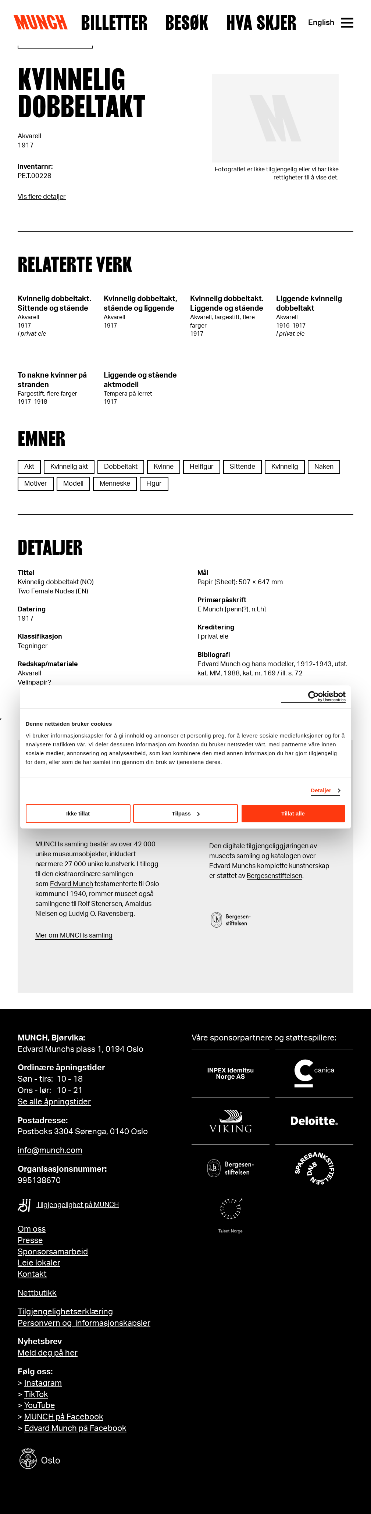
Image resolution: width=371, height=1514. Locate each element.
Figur (154, 484)
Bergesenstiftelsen (274, 876)
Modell (73, 484)
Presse (30, 1240)
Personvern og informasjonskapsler (84, 1323)
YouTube (39, 1405)
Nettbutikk (37, 1293)
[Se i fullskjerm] (275, 118)
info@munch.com (50, 1150)
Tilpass (186, 813)
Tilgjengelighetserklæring (65, 1312)
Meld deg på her (48, 1353)
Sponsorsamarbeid (53, 1252)
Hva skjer (261, 23)
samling (100, 935)
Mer (41, 935)
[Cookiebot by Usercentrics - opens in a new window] (313, 697)
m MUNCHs (70, 935)
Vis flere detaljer (42, 197)
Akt (29, 467)
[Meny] (347, 23)
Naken (323, 467)
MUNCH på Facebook (63, 1417)
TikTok (36, 1394)
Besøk (186, 23)
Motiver (35, 484)
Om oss (32, 1229)
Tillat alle (293, 813)
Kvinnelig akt (69, 467)
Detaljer (321, 790)
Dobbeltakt (121, 467)
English (321, 22)
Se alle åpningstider (54, 1102)
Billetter (114, 23)
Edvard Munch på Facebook (75, 1428)
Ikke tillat (78, 813)
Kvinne (164, 467)
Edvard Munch (71, 884)
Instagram (43, 1383)
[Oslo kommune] (73, 1460)
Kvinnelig (284, 467)
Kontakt (32, 1274)
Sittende (242, 467)
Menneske (115, 484)
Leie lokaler (39, 1263)
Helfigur (202, 467)
